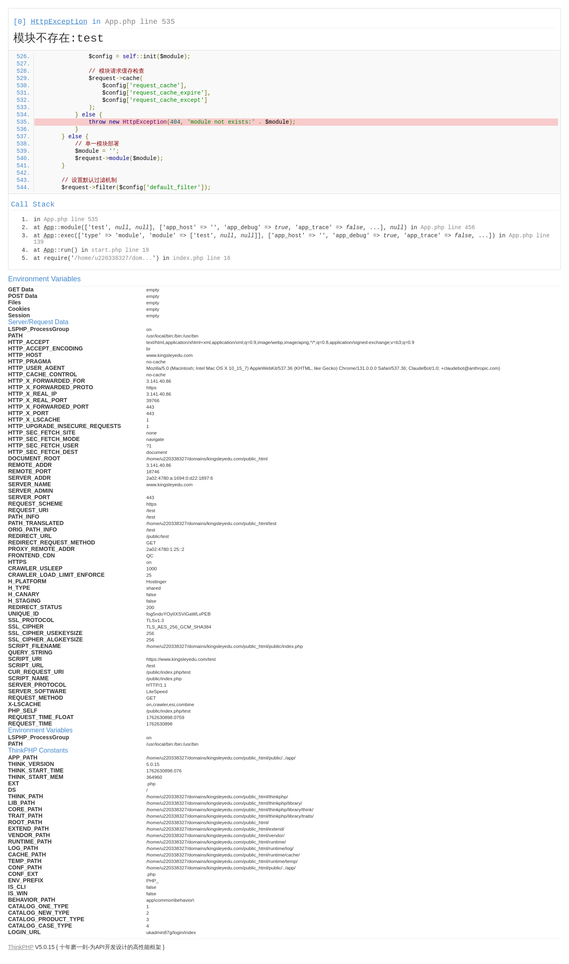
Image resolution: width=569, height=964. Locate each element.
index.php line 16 (201, 258)
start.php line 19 (120, 250)
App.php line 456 (448, 227)
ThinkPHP (21, 947)
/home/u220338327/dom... (113, 258)
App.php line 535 (140, 22)
